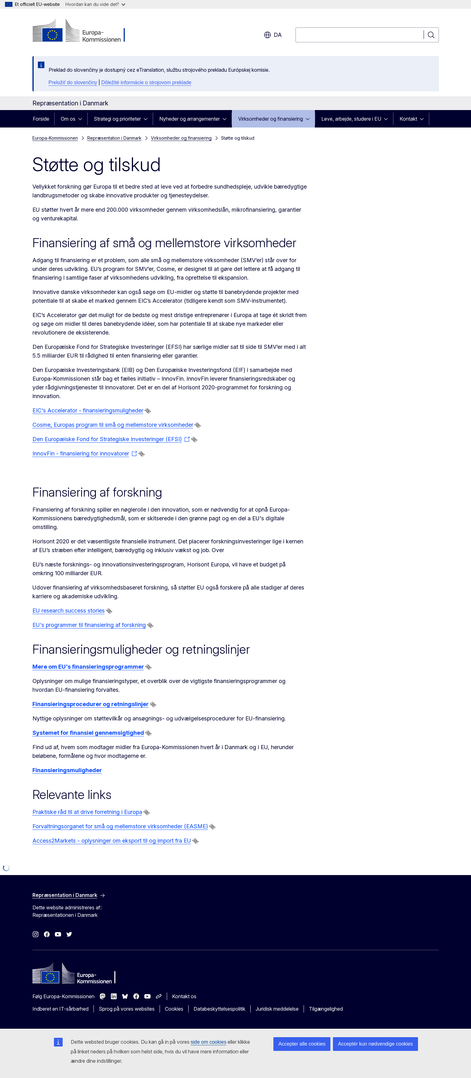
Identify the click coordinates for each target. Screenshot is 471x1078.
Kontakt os (184, 996)
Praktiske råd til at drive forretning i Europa (87, 812)
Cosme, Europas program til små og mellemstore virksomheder (112, 424)
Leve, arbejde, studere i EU (351, 119)
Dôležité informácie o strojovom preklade (146, 82)
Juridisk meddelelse (277, 1009)
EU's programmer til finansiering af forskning (89, 625)
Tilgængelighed (326, 1009)
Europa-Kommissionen (55, 138)
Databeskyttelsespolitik (219, 1009)
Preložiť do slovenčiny (73, 82)
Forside (41, 119)
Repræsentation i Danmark (114, 138)
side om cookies (209, 1042)
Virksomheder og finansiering (270, 119)
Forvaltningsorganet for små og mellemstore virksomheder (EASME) (120, 826)
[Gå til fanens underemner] (82, 119)
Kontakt (408, 119)
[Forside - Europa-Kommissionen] (82, 31)
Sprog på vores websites (127, 1009)
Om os (68, 119)
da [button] (273, 35)
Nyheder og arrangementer (189, 119)
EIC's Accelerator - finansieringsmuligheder (87, 410)
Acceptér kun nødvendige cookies (375, 1044)
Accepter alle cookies (301, 1044)
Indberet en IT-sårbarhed (60, 1009)
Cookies (174, 1009)
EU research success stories (68, 610)
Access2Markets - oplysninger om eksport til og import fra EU (111, 840)
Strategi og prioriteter (117, 119)
